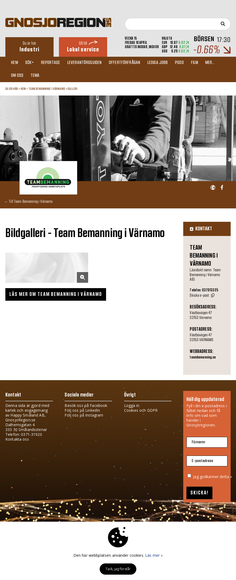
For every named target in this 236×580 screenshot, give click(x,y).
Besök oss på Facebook (86, 406)
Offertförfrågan (128, 63)
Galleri (72, 89)
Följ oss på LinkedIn (82, 411)
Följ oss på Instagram (84, 416)
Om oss (18, 76)
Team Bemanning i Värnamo (46, 89)
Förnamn (198, 443)
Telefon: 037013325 (204, 291)
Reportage (52, 63)
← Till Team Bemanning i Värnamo (28, 202)
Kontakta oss (17, 440)
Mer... (216, 63)
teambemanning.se (203, 358)
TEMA (36, 76)
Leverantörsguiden (87, 63)
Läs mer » (154, 555)
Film (200, 63)
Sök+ (31, 63)
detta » (226, 477)
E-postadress (202, 462)
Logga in (131, 406)
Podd (184, 63)
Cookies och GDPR (141, 411)
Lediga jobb (161, 63)
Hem (15, 63)
